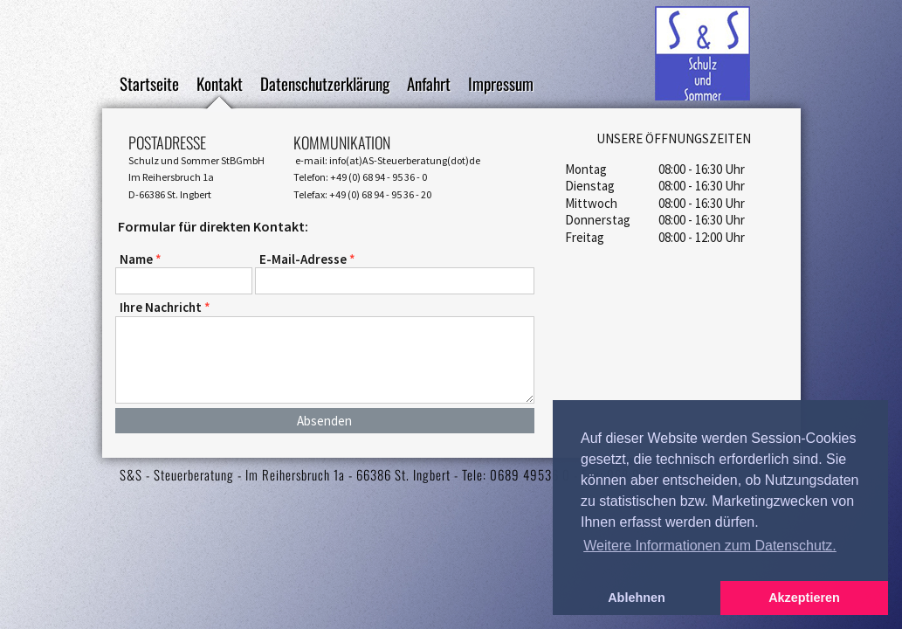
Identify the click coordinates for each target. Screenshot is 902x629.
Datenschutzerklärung (324, 85)
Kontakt (219, 85)
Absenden (324, 420)
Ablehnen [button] (636, 598)
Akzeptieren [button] (804, 598)
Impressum (501, 85)
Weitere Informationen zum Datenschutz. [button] (710, 545)
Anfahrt (429, 85)
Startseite (149, 85)
